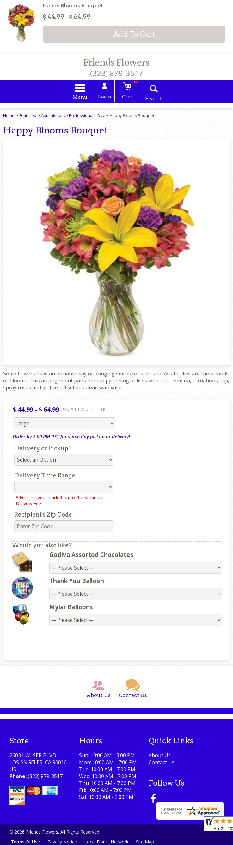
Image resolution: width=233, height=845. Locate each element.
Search (154, 99)
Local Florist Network (106, 842)
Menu (80, 97)
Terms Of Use (25, 842)
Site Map (145, 842)
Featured (27, 115)
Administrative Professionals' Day (72, 115)
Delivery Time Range (45, 475)
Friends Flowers (116, 62)
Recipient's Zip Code (43, 514)
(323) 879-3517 (116, 73)
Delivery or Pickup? (43, 448)
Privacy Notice (62, 842)
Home (9, 115)
